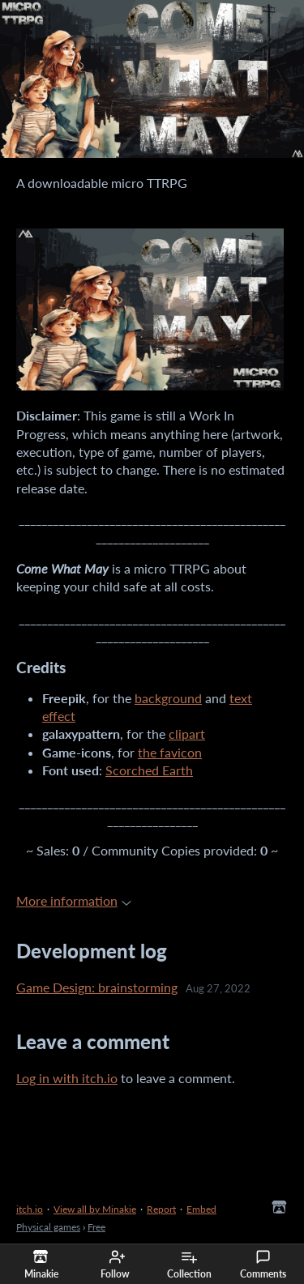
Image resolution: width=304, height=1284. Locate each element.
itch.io (29, 1209)
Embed (201, 1209)
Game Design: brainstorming (97, 987)
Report (161, 1209)
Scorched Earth (149, 770)
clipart (187, 733)
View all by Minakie (95, 1209)
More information (73, 900)
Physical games (48, 1227)
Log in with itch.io (67, 1078)
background (168, 698)
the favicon (170, 752)
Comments (263, 1264)
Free (96, 1227)
